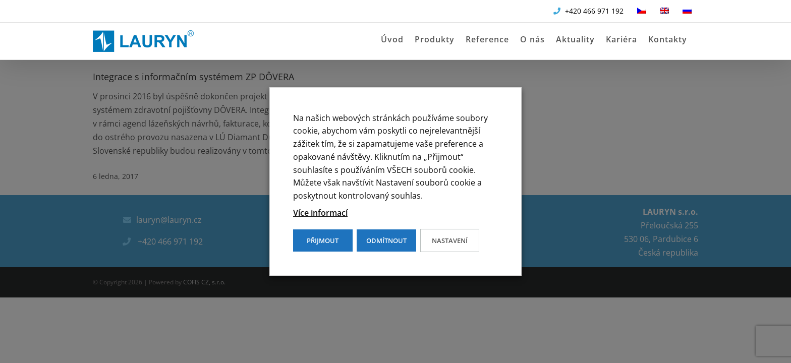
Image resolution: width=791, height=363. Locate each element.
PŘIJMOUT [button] (322, 240)
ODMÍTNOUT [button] (386, 240)
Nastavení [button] (450, 240)
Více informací (320, 212)
